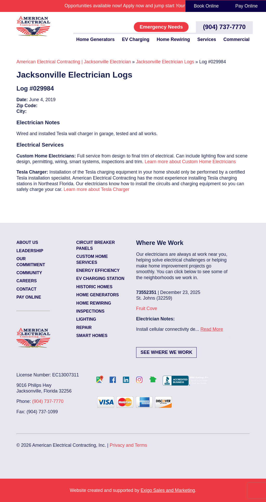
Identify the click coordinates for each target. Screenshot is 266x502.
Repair (84, 327)
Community (29, 273)
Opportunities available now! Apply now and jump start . (132, 5)
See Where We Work (166, 352)
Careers (26, 281)
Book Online (206, 6)
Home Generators (95, 39)
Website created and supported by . (133, 490)
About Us (27, 242)
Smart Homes (92, 335)
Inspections (90, 311)
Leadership (29, 251)
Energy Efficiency (98, 270)
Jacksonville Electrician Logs (165, 61)
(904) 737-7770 (224, 26)
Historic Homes (94, 287)
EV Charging (135, 39)
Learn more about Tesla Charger (96, 189)
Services (206, 39)
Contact (26, 289)
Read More (211, 329)
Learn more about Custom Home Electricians (190, 161)
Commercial (236, 39)
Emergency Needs (161, 27)
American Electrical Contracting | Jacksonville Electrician (73, 61)
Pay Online (246, 6)
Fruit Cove (146, 308)
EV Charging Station (100, 278)
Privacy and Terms (128, 445)
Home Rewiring (173, 39)
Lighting (86, 319)
